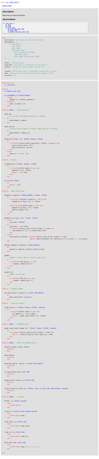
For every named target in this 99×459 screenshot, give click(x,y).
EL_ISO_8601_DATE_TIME (16, 31)
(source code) (7, 6)
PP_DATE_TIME (12, 33)
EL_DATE (8, 26)
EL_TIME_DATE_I (12, 3)
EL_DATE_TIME (10, 29)
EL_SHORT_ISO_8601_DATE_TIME (18, 34)
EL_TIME (8, 27)
